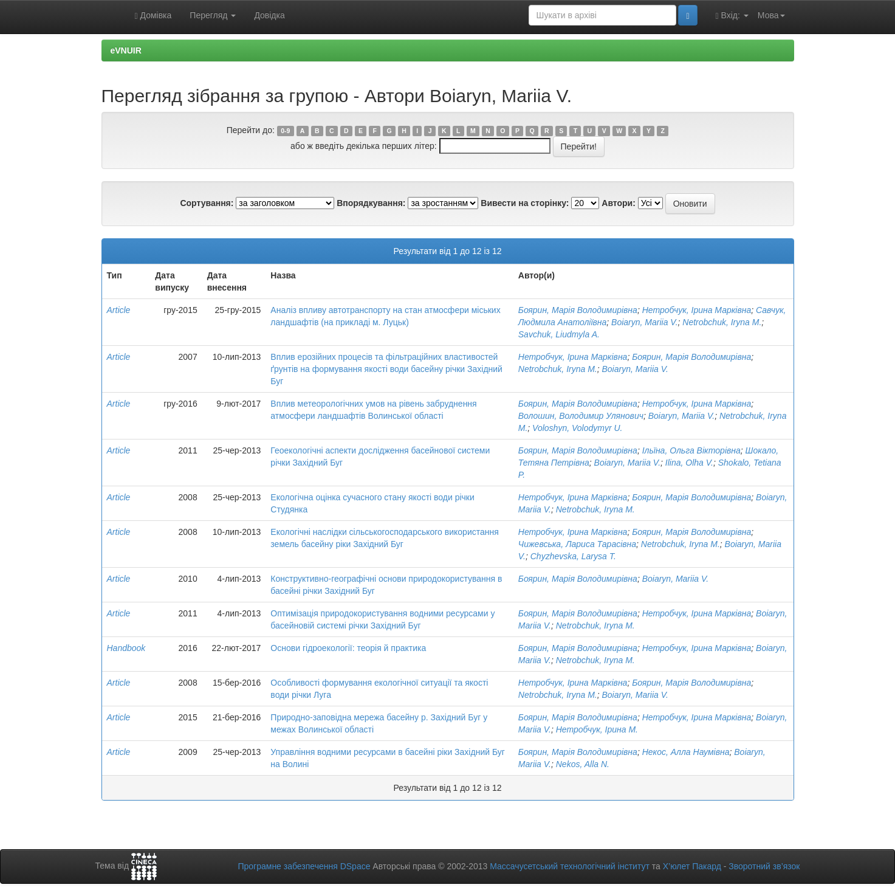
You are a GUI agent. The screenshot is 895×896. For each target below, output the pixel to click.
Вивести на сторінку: (525, 203)
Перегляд (213, 15)
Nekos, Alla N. (582, 764)
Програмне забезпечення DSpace (304, 866)
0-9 (285, 130)
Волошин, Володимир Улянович (580, 416)
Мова (771, 15)
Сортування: (206, 203)
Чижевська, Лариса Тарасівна (577, 544)
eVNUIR (126, 50)
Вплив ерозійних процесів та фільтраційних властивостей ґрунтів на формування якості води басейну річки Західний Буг (386, 369)
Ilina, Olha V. (689, 462)
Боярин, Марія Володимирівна (577, 310)
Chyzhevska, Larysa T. (573, 556)
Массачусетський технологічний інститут (570, 866)
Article (119, 310)
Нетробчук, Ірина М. (597, 729)
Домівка (153, 15)
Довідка (269, 15)
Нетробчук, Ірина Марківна (697, 310)
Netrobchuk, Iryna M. (721, 322)
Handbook (126, 648)
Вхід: (732, 15)
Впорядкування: (371, 203)
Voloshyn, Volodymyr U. (577, 428)
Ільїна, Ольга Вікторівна (691, 450)
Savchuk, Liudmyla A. (559, 334)
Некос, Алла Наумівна (686, 752)
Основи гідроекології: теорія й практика (348, 648)
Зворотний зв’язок (764, 866)
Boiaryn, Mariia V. (644, 322)
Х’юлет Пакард (692, 866)
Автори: (619, 203)
